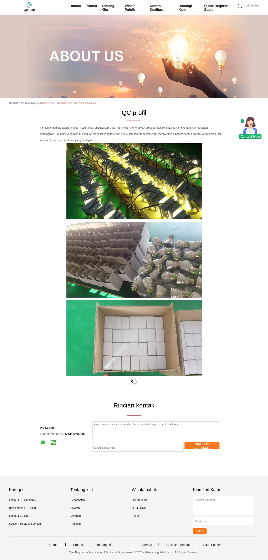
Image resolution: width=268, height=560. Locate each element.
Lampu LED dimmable (22, 500)
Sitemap (146, 544)
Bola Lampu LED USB (22, 507)
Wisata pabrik (130, 7)
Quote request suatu (216, 7)
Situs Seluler (212, 544)
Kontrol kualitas (156, 7)
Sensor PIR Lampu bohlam (25, 523)
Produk (91, 6)
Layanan (75, 515)
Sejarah (75, 507)
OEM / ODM (139, 507)
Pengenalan (77, 500)
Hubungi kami (185, 7)
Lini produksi (139, 500)
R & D (135, 515)
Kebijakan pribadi (178, 544)
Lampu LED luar (19, 515)
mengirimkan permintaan (202, 445)
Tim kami (75, 523)
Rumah (75, 6)
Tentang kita (108, 7)
